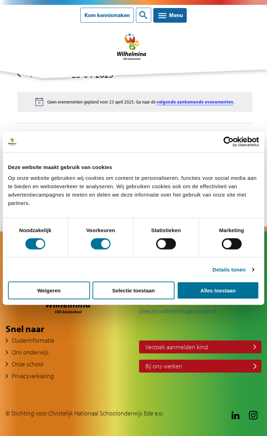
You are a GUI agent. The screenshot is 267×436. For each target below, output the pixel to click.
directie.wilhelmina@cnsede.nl (177, 311)
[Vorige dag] (19, 74)
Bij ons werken (163, 366)
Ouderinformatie (33, 340)
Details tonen (228, 269)
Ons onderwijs (30, 352)
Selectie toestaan (133, 290)
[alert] (134, 102)
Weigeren (48, 290)
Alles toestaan (218, 290)
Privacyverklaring (33, 376)
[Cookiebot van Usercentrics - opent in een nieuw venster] (228, 141)
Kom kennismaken (107, 15)
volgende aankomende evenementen (194, 102)
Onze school (27, 364)
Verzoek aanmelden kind (176, 347)
